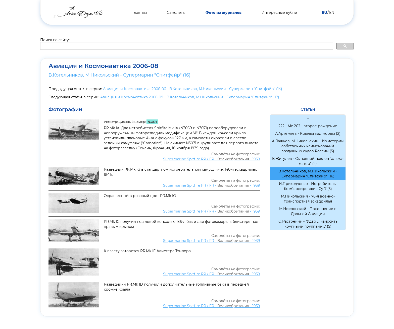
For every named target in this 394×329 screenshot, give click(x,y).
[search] (186, 46)
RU (324, 12)
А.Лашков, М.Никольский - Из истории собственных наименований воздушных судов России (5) (308, 146)
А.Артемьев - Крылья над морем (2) (307, 133)
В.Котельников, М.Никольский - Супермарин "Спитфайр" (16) (119, 75)
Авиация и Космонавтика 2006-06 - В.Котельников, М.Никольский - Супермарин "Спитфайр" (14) (192, 89)
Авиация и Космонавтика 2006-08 (103, 66)
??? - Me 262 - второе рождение (307, 126)
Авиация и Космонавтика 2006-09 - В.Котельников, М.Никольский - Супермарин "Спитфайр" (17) (189, 97)
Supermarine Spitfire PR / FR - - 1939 (211, 159)
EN (331, 12)
